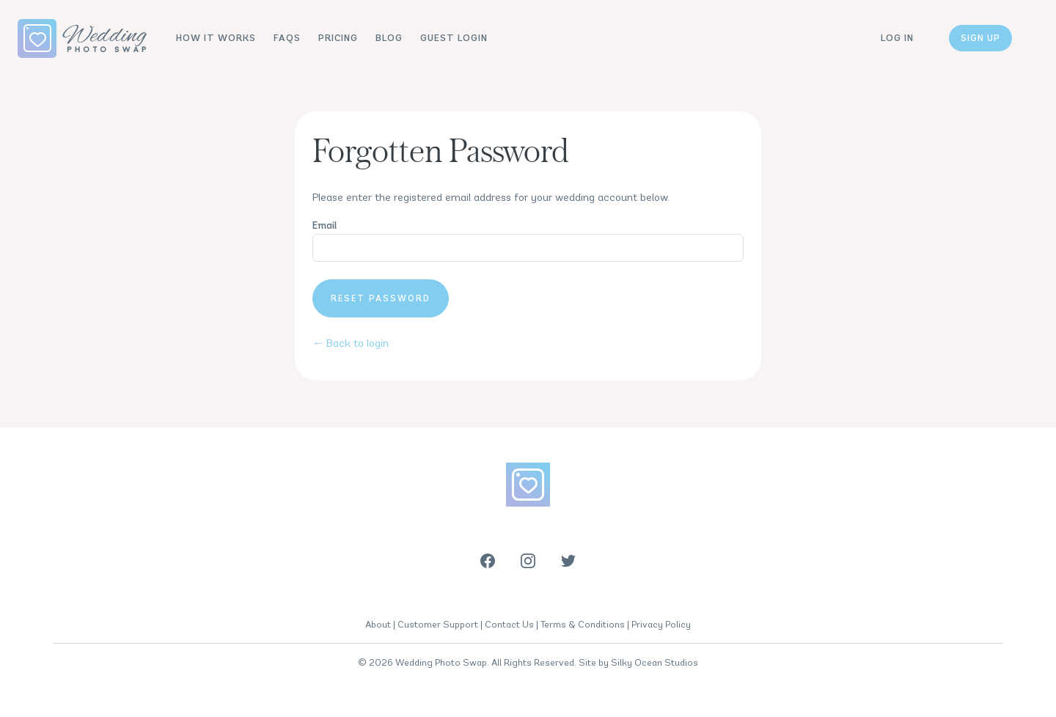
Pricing (338, 37)
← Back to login (350, 343)
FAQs (287, 37)
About (378, 624)
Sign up (980, 37)
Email (324, 225)
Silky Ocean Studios (654, 662)
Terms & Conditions (582, 624)
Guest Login (454, 37)
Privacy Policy (661, 624)
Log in (897, 37)
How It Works (216, 37)
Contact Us (509, 624)
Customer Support (437, 624)
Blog (389, 37)
